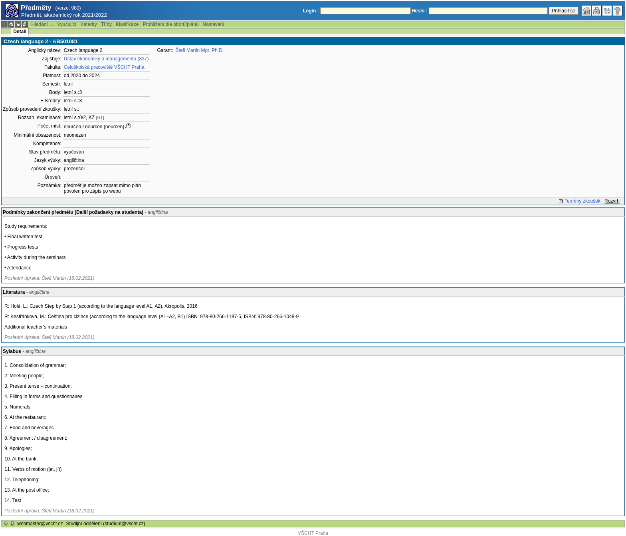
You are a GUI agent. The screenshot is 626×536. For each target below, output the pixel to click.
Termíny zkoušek (582, 201)
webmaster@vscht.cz (40, 523)
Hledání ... (42, 24)
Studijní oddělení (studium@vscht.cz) (105, 523)
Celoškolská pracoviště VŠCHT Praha (104, 67)
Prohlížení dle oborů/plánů (170, 24)
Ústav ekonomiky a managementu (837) (106, 59)
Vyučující (66, 24)
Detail (19, 31)
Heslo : (420, 11)
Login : (311, 11)
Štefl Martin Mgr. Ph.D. (200, 50)
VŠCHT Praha (313, 533)
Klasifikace (127, 24)
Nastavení (213, 24)
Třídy (106, 24)
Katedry (88, 24)
